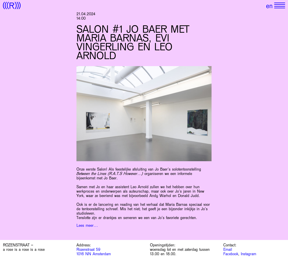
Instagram (248, 254)
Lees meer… (87, 225)
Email (227, 249)
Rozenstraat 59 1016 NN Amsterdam (93, 251)
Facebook (230, 254)
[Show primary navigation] (279, 5)
